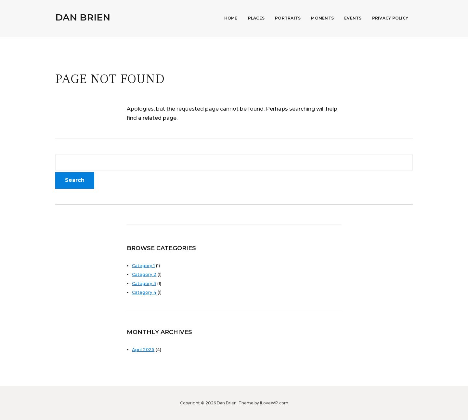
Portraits (288, 18)
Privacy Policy (390, 18)
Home (231, 18)
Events (353, 18)
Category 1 (143, 265)
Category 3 (144, 283)
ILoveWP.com (274, 402)
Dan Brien (82, 17)
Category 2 (144, 274)
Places (256, 18)
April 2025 (143, 349)
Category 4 (144, 292)
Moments (322, 18)
